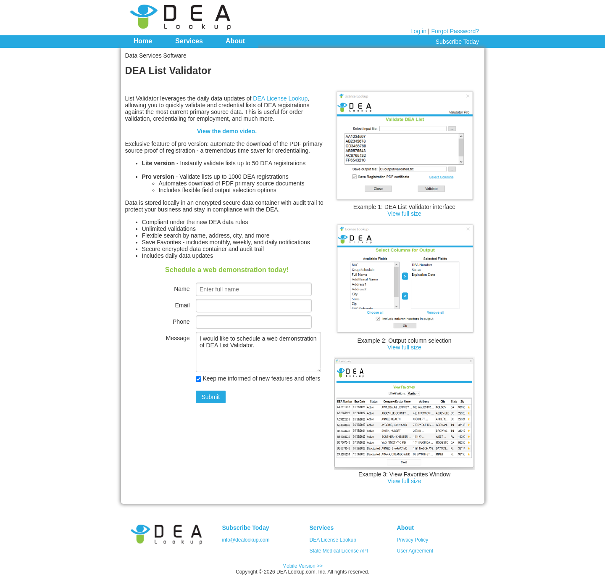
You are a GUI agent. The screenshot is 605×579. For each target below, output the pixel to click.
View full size (404, 213)
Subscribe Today (457, 41)
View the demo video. (227, 131)
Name (181, 289)
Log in (418, 31)
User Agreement (415, 551)
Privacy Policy (413, 540)
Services (189, 41)
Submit (211, 397)
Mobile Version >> (302, 566)
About (235, 41)
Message (178, 338)
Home (143, 41)
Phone (181, 321)
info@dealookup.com (246, 540)
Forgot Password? (455, 31)
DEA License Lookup (280, 98)
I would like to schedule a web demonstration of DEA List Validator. (258, 352)
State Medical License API (339, 551)
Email (182, 305)
